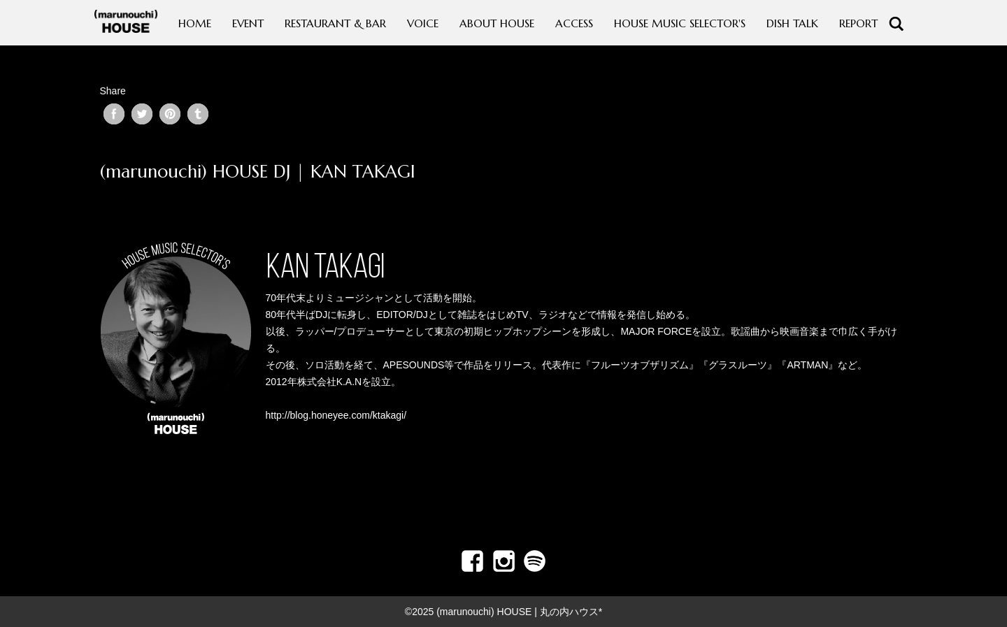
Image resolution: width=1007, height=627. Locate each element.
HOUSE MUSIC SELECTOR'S (679, 23)
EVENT (248, 23)
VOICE (422, 23)
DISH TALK (792, 23)
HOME (194, 23)
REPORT (858, 23)
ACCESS (574, 23)
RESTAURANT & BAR (335, 23)
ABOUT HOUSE (496, 23)
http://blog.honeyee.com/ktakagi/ (336, 415)
